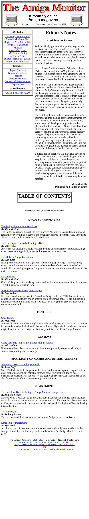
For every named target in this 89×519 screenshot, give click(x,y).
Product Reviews (17, 78)
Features (18, 75)
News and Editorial (17, 73)
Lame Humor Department (14, 422)
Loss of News (8, 276)
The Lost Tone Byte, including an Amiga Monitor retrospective (32, 392)
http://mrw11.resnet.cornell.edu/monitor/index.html (44, 446)
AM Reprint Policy (17, 53)
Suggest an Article (18, 56)
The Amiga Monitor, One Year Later (19, 226)
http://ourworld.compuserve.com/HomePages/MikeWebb (44, 451)
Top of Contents (18, 70)
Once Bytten (7, 318)
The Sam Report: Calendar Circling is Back (22, 243)
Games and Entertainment (17, 81)
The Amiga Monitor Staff (17, 36)
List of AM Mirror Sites (18, 39)
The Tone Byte (8, 411)
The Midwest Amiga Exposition (17, 257)
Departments (17, 84)
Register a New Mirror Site (17, 42)
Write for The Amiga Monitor (17, 46)
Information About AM (17, 61)
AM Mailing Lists (18, 50)
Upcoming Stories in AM (17, 93)
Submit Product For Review (17, 58)
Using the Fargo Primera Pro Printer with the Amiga (27, 342)
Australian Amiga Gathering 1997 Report (21, 290)
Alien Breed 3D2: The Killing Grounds (20, 364)
